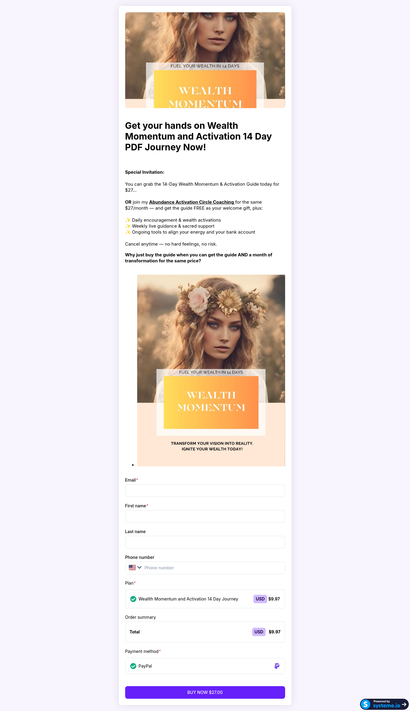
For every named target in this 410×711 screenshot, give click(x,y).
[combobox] (132, 567)
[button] (133, 567)
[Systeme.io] (384, 704)
